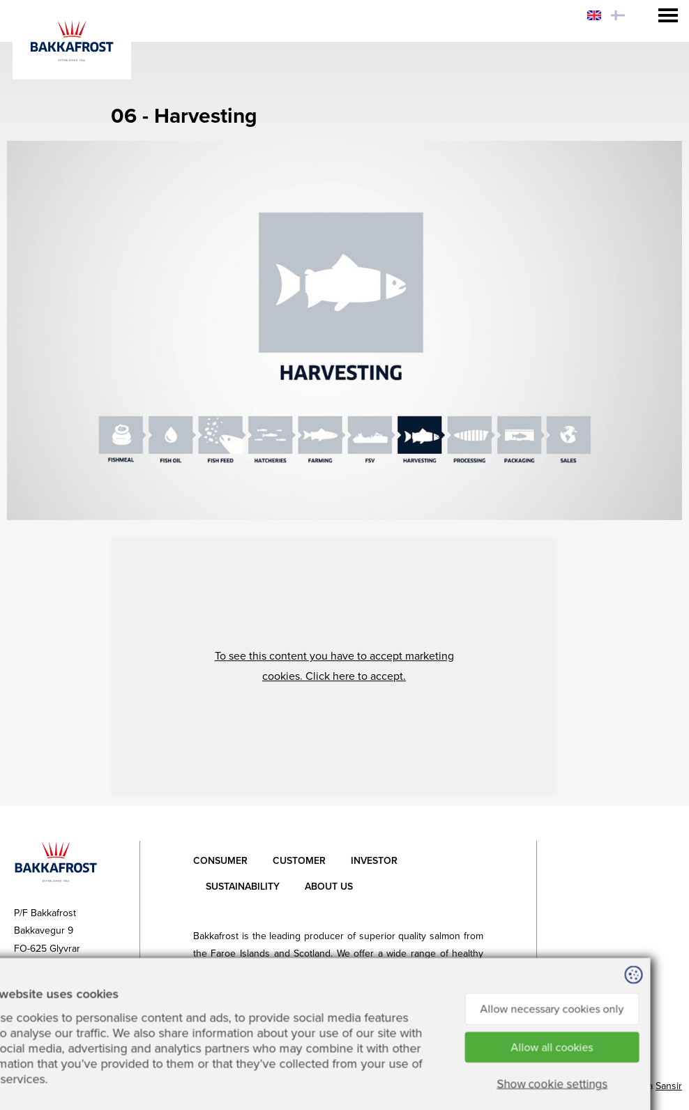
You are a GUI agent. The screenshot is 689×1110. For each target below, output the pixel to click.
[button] (334, 667)
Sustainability (243, 886)
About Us (329, 886)
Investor (374, 861)
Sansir (669, 1086)
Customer (299, 861)
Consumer (220, 861)
